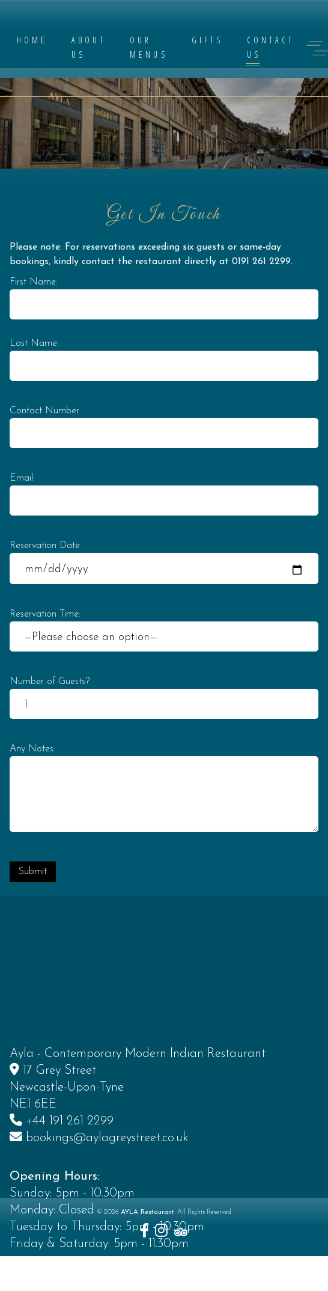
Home (32, 40)
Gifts (207, 40)
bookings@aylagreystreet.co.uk (107, 1197)
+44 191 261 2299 (70, 1180)
